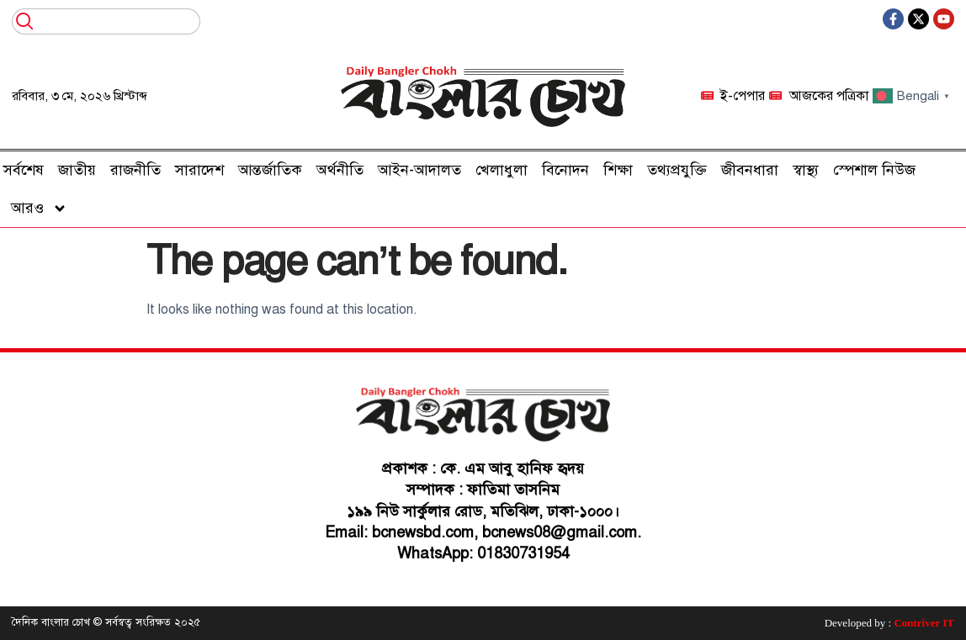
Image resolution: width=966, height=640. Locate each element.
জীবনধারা (749, 170)
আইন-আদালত (419, 170)
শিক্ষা (618, 170)
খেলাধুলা (501, 170)
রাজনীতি (135, 170)
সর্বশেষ (23, 170)
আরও (39, 209)
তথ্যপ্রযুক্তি (677, 170)
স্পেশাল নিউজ (874, 170)
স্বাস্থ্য (806, 170)
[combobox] (106, 21)
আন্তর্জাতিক (270, 170)
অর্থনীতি (340, 170)
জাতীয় (77, 170)
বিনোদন (565, 170)
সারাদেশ (199, 170)
